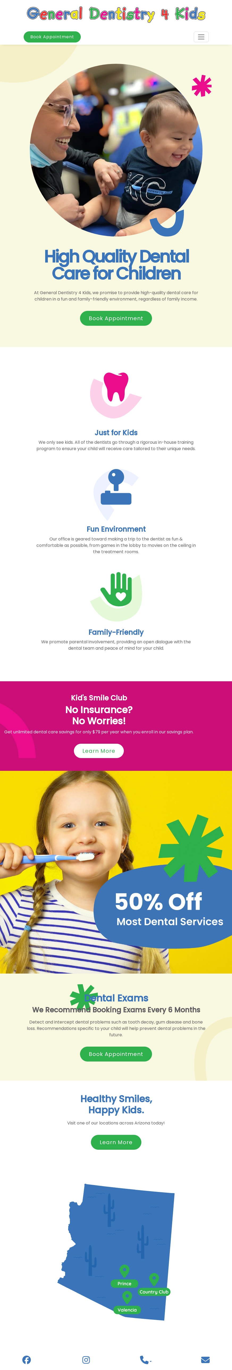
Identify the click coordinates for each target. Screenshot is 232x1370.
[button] (146, 1362)
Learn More (98, 751)
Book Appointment (52, 37)
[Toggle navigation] (201, 37)
